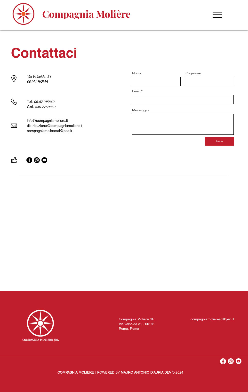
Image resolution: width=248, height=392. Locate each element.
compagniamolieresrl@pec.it (212, 319)
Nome (137, 73)
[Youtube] (44, 160)
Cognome (193, 73)
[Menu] (217, 14)
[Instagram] (37, 160)
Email (136, 91)
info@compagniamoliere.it (47, 120)
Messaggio (140, 110)
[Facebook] (29, 160)
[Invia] (219, 141)
